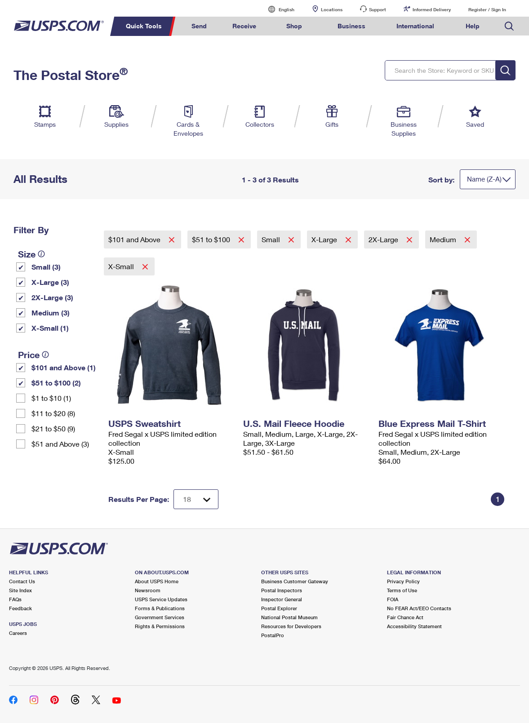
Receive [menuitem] (244, 26)
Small (272, 239)
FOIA (392, 599)
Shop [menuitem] (294, 26)
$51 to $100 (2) (56, 382)
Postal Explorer (279, 608)
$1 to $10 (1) (51, 398)
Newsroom (147, 590)
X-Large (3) (50, 282)
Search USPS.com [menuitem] (509, 26)
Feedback (20, 608)
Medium (444, 239)
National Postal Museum (289, 617)
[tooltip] (41, 253)
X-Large (325, 239)
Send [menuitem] (199, 26)
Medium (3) (50, 312)
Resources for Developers (291, 626)
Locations (331, 9)
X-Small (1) (50, 328)
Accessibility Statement (414, 626)
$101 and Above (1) (63, 367)
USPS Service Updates (161, 599)
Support (377, 9)
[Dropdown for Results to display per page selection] (195, 499)
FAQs (15, 599)
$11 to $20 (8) (53, 413)
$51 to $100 (212, 239)
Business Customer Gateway (294, 581)
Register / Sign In (487, 9)
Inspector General (281, 599)
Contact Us (22, 581)
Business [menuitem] (351, 26)
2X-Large (384, 239)
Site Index (20, 590)
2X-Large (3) (52, 297)
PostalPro (272, 635)
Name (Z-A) (484, 179)
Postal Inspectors (281, 590)
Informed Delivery (432, 9)
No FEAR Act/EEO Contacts (419, 608)
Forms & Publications (160, 608)
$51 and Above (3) (60, 443)
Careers (18, 633)
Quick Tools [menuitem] (144, 26)
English (277, 9)
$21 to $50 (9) (53, 428)
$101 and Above (135, 239)
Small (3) (46, 266)
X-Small (122, 266)
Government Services (159, 617)
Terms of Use (402, 590)
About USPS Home (156, 581)
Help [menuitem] (473, 26)
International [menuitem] (415, 26)
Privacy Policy (403, 581)
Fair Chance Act (405, 617)
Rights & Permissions (160, 626)
